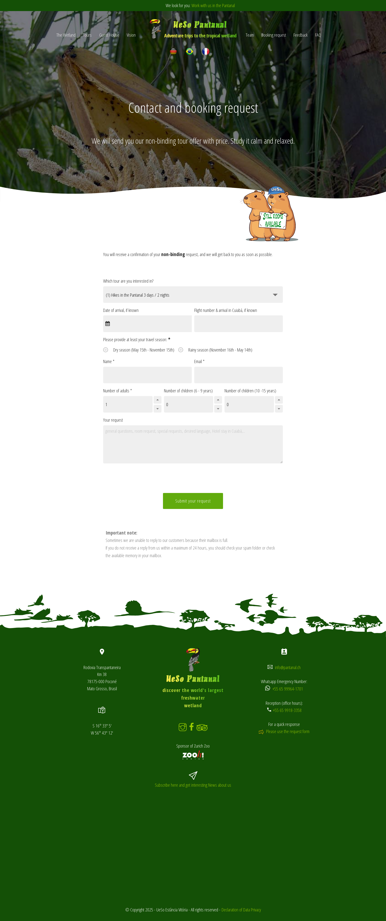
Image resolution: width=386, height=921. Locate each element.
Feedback (300, 34)
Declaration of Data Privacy (241, 909)
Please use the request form (287, 731)
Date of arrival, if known (121, 310)
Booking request (273, 34)
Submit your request (193, 500)
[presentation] (195, 479)
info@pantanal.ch (288, 667)
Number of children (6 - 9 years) (188, 390)
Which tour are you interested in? (128, 280)
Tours (87, 34)
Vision (131, 34)
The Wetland (66, 34)
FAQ (318, 34)
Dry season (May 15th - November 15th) (143, 349)
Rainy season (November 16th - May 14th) (220, 349)
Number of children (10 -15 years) (250, 390)
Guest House (109, 34)
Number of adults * (117, 390)
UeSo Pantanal (200, 30)
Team (250, 34)
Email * (199, 361)
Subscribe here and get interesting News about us (193, 785)
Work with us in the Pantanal (213, 5)
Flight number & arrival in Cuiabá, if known (225, 310)
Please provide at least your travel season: (136, 339)
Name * (108, 361)
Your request (113, 419)
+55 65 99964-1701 (288, 688)
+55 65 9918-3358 (287, 710)
